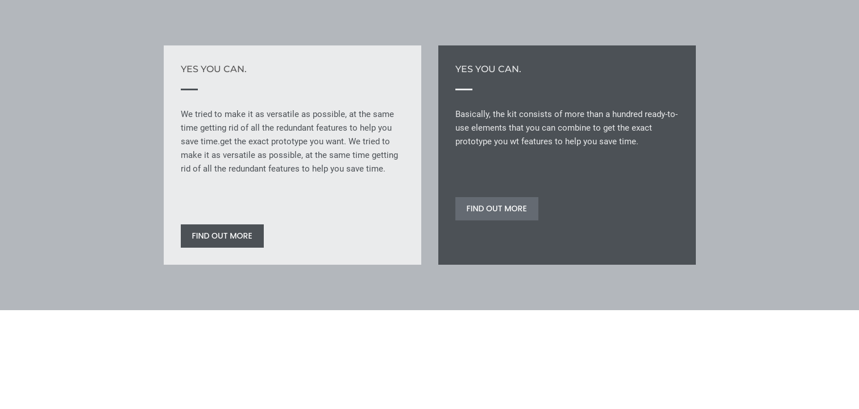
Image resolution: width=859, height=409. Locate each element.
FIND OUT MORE (222, 235)
